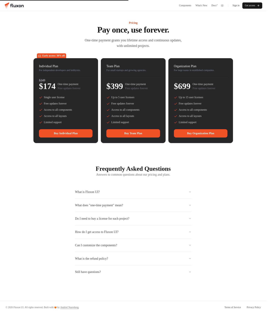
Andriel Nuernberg (69, 307)
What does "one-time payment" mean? (133, 205)
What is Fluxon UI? (133, 192)
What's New (201, 5)
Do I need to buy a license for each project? (133, 218)
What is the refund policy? (133, 258)
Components (185, 5)
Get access (252, 5)
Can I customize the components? (133, 245)
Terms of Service (232, 307)
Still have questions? (133, 272)
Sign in (235, 5)
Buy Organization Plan (200, 133)
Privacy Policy (254, 307)
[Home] (14, 5)
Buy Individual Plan (66, 133)
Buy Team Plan (133, 133)
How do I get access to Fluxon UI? (133, 232)
